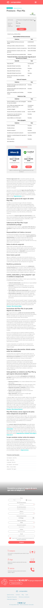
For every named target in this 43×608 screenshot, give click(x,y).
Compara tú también (15, 583)
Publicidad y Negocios (12, 599)
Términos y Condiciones (21, 539)
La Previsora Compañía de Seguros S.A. (25, 20)
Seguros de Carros (18, 8)
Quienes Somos (10, 594)
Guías (27, 594)
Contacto (18, 594)
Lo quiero (14, 166)
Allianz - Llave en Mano (11, 466)
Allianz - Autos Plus (10, 460)
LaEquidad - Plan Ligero (11, 469)
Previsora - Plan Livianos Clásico (14, 306)
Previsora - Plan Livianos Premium (15, 409)
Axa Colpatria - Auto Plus (12, 457)
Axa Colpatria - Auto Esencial (12, 464)
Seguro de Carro (17, 196)
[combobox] (21, 504)
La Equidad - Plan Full (11, 462)
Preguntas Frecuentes (12, 597)
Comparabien (10, 428)
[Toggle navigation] (35, 2)
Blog (23, 594)
